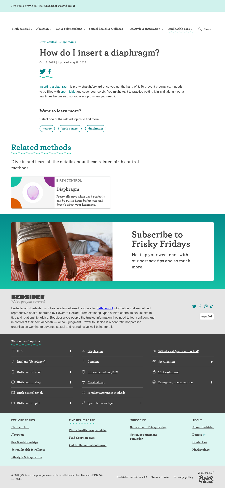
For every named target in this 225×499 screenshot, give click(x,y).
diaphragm (95, 139)
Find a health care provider (88, 441)
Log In (189, 6)
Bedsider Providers (58, 5)
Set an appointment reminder (143, 448)
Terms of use (160, 488)
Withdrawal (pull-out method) (178, 362)
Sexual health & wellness (28, 460)
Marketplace (201, 460)
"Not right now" (168, 383)
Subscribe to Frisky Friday (148, 438)
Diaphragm (66, 53)
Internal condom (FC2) (103, 383)
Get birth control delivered (88, 456)
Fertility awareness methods (106, 404)
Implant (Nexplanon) (31, 372)
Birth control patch (30, 404)
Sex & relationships (24, 453)
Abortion (17, 446)
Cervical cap (96, 393)
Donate (197, 446)
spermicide (68, 102)
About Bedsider (203, 438)
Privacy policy (184, 488)
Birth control (48, 53)
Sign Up (177, 6)
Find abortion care (82, 449)
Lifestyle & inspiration (26, 468)
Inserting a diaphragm (54, 97)
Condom (93, 372)
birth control (70, 139)
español (206, 6)
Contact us (199, 453)
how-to (47, 139)
